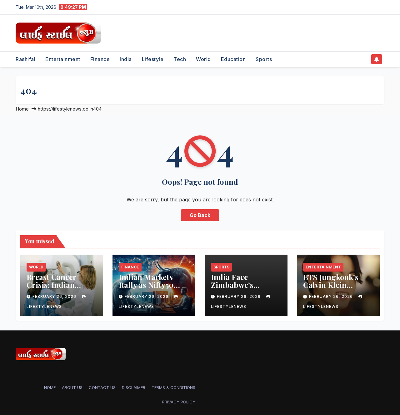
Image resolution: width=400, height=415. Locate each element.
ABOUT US (72, 387)
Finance (100, 59)
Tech (179, 59)
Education (233, 59)
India (126, 59)
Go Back (200, 215)
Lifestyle (153, 59)
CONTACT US (102, 387)
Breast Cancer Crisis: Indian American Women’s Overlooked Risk (60, 288)
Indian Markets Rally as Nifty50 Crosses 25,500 (146, 285)
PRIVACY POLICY (178, 401)
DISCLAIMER (133, 387)
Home (22, 109)
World (203, 59)
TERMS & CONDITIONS (173, 387)
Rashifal (25, 59)
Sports (264, 59)
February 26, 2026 (55, 296)
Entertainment (62, 59)
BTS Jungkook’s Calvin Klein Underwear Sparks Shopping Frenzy (335, 288)
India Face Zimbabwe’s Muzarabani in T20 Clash (245, 288)
